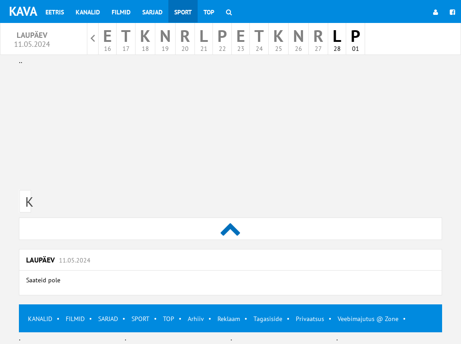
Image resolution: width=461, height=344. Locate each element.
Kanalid (88, 12)
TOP (168, 319)
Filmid (121, 12)
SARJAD (108, 319)
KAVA (23, 11)
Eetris (54, 12)
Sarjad (152, 12)
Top (208, 12)
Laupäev (58, 259)
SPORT (140, 319)
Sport (183, 12)
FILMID (75, 319)
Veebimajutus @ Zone (368, 319)
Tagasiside (267, 319)
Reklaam (228, 319)
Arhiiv (196, 319)
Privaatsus (310, 319)
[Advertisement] (230, 130)
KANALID (40, 319)
